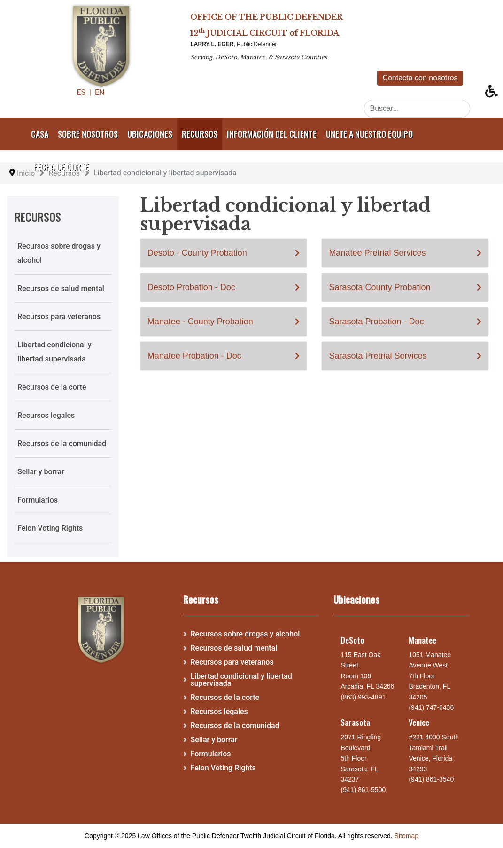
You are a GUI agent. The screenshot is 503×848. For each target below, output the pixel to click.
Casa (39, 134)
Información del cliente (272, 134)
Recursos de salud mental (60, 288)
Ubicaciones (149, 134)
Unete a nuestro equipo (369, 134)
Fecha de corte (61, 167)
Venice (419, 722)
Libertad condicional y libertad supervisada (54, 351)
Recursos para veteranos (59, 316)
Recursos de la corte (51, 387)
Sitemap (406, 836)
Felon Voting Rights (50, 528)
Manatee (422, 640)
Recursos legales (46, 415)
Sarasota (355, 722)
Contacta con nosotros (419, 78)
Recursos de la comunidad (61, 443)
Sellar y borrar (40, 471)
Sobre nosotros (88, 134)
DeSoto (352, 640)
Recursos (199, 134)
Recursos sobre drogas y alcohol (59, 253)
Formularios (37, 499)
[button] (494, 93)
